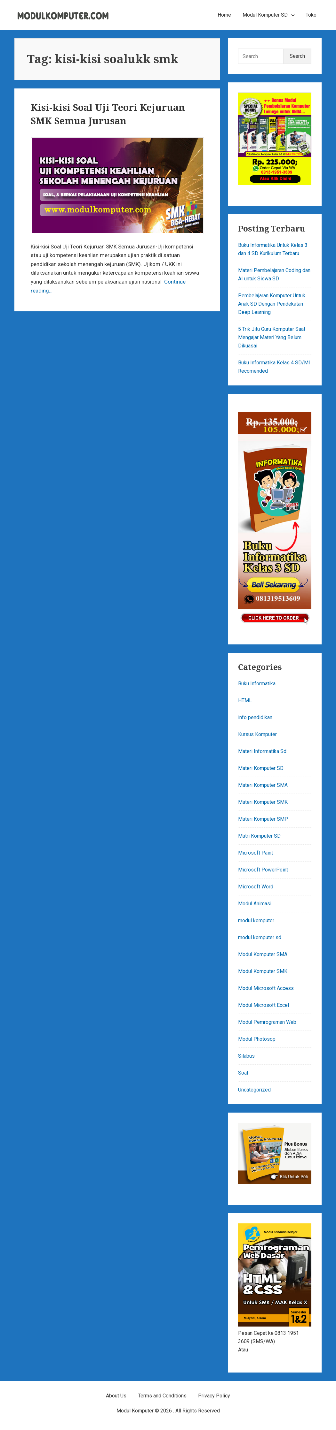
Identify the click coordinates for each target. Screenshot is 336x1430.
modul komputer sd (259, 937)
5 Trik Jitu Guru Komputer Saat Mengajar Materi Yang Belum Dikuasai (271, 337)
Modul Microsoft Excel (263, 1005)
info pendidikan (255, 717)
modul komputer (256, 920)
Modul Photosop (257, 1039)
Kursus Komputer (257, 734)
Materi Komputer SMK (263, 802)
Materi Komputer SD (261, 768)
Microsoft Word (255, 887)
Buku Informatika (257, 684)
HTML (245, 700)
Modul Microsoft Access (266, 988)
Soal (243, 1073)
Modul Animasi (254, 904)
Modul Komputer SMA (262, 954)
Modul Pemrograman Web (267, 1022)
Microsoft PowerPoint (263, 870)
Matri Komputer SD (259, 836)
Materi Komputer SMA (263, 785)
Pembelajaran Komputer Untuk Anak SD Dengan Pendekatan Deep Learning (271, 304)
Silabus (246, 1056)
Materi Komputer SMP (263, 819)
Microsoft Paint (255, 853)
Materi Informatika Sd (262, 751)
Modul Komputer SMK (262, 971)
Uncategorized (254, 1090)
